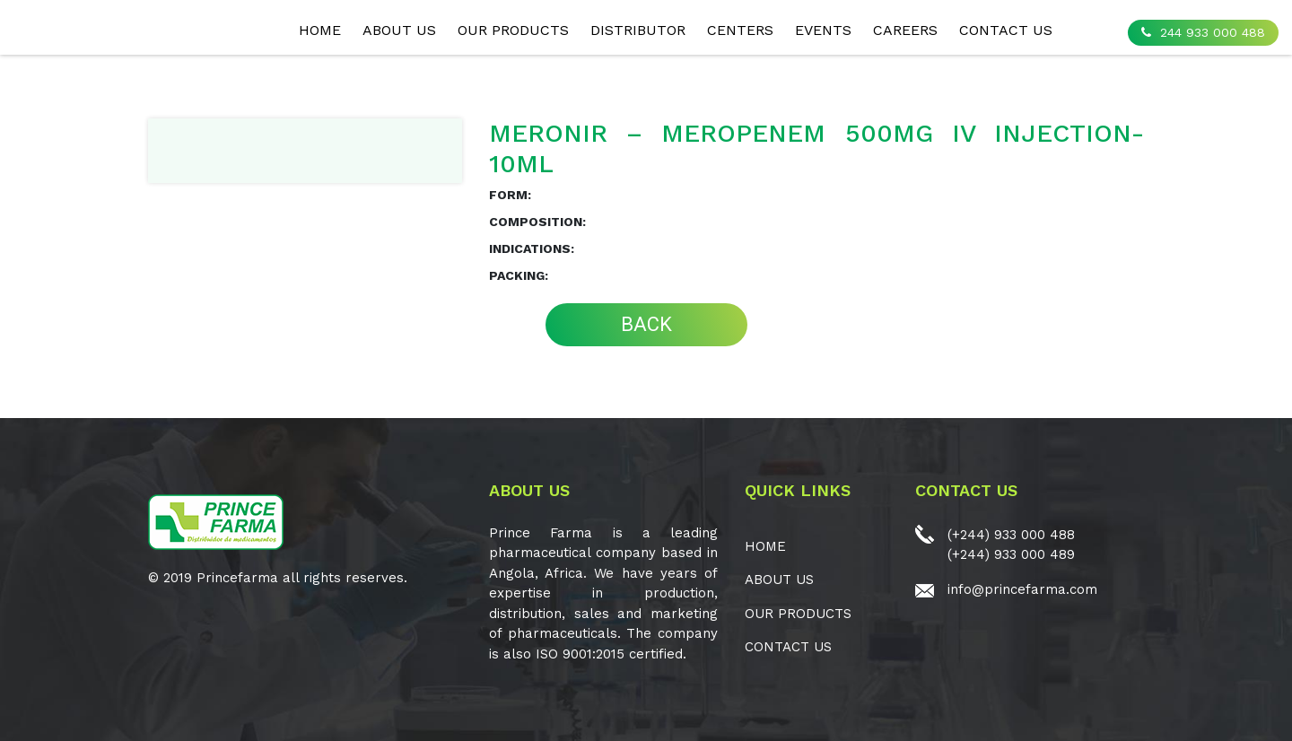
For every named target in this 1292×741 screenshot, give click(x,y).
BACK (646, 324)
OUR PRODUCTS (513, 30)
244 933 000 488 (1203, 32)
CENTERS (740, 30)
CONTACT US (1005, 30)
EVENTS (823, 30)
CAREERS (905, 30)
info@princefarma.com (1022, 589)
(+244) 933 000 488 (1011, 535)
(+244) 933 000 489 (1011, 554)
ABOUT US (399, 30)
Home (320, 30)
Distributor (637, 30)
